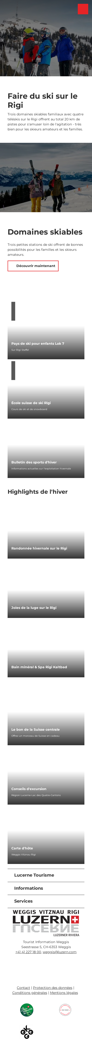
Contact (23, 988)
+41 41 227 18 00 (28, 952)
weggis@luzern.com (60, 952)
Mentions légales (64, 993)
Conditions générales (29, 993)
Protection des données (52, 988)
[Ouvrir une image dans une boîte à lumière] (46, 923)
